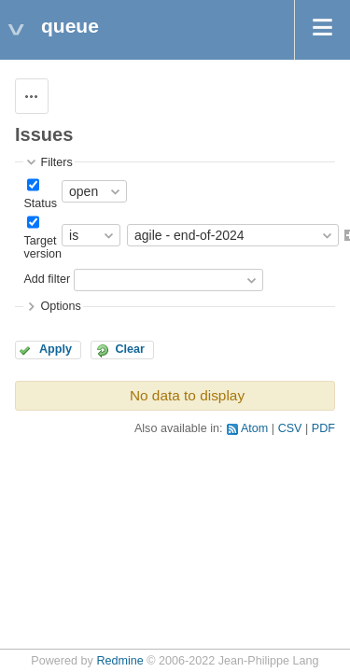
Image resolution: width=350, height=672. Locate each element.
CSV (290, 428)
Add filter (46, 280)
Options (60, 306)
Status (40, 203)
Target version (42, 247)
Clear (130, 349)
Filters (56, 162)
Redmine (119, 660)
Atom (254, 428)
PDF (323, 428)
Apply (55, 349)
